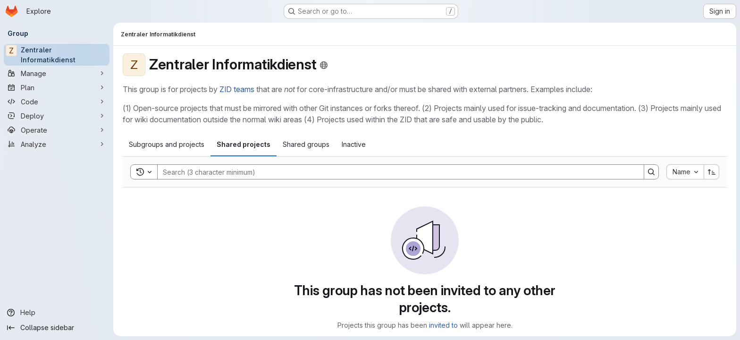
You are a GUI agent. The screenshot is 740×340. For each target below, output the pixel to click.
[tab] (166, 144)
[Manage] (56, 73)
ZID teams (236, 89)
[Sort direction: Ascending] (711, 171)
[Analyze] (56, 144)
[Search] (396, 172)
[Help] (56, 312)
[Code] (56, 101)
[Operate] (56, 129)
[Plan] (56, 87)
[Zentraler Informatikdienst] (56, 55)
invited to (443, 325)
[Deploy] (56, 115)
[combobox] (685, 171)
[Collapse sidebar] (56, 327)
